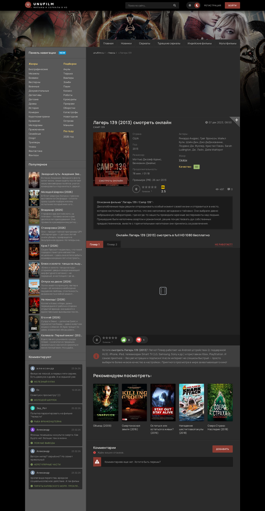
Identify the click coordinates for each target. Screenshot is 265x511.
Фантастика (35, 151)
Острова (68, 120)
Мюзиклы (34, 73)
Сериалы (144, 43)
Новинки (126, 43)
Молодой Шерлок (44, 399)
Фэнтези (34, 155)
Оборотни (69, 108)
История (34, 108)
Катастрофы (70, 112)
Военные (34, 86)
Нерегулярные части (46, 464)
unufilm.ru (98, 52)
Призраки (68, 103)
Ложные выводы (43, 443)
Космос (67, 90)
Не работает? (224, 244)
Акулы (66, 69)
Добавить (222, 449)
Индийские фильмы (199, 43)
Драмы (33, 103)
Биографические (38, 69)
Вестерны (34, 82)
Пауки (66, 86)
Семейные (35, 133)
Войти (232, 5)
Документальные (39, 90)
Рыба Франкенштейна (46, 421)
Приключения (36, 129)
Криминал (34, 120)
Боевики (33, 77)
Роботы (67, 95)
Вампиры (68, 77)
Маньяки (68, 125)
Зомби (67, 82)
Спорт (32, 138)
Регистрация (212, 5)
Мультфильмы (227, 43)
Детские (34, 99)
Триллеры (34, 142)
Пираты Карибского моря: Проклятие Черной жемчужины (56, 486)
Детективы (35, 95)
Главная (108, 43)
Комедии (34, 112)
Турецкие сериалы (169, 43)
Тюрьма (68, 73)
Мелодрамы (36, 125)
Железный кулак (43, 381)
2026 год (68, 136)
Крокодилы (69, 99)
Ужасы (32, 146)
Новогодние (70, 116)
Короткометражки (39, 116)
